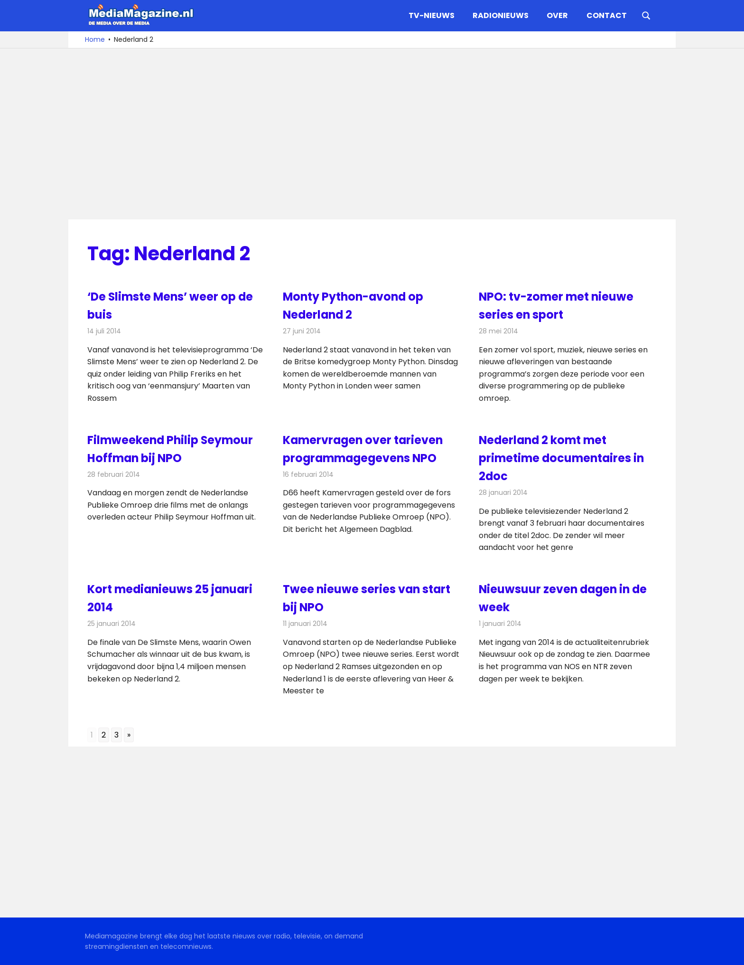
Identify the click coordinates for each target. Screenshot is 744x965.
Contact (606, 15)
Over (557, 15)
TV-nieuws (432, 15)
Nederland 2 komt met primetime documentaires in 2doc (563, 458)
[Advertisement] (372, 133)
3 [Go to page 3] (116, 734)
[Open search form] (646, 15)
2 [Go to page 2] (104, 734)
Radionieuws (501, 15)
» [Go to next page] (128, 734)
